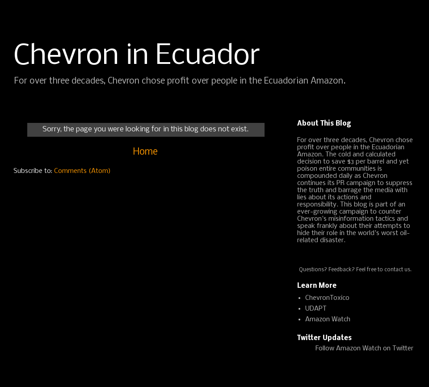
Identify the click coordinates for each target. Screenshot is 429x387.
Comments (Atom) (82, 171)
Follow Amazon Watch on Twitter (364, 348)
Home (145, 152)
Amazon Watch (327, 319)
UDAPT (316, 308)
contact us (397, 270)
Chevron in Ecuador (136, 56)
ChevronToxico (327, 298)
